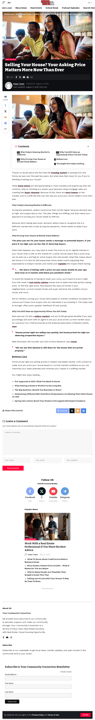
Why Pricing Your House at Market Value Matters (31, 160)
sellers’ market (42, 316)
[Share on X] (20, 77)
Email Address (11, 675)
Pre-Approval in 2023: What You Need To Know (37, 381)
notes (74, 341)
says (14, 326)
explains (62, 264)
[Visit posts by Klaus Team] (8, 85)
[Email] (24, 77)
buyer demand (32, 192)
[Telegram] (64, 495)
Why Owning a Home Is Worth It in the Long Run (38, 386)
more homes (72, 192)
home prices (24, 186)
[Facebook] (30, 495)
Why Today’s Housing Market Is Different (33, 153)
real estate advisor (39, 282)
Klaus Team (18, 84)
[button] (85, 715)
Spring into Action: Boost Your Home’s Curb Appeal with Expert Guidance (50, 401)
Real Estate (11, 59)
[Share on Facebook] (16, 77)
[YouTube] (7, 637)
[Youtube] (53, 495)
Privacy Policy (38, 715)
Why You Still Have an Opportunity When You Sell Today (71, 153)
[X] (41, 495)
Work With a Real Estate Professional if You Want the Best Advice (45, 547)
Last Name (9, 692)
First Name (9, 683)
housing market (59, 173)
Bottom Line (62, 159)
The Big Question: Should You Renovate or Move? (38, 390)
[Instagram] (11, 637)
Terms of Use (53, 715)
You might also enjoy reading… (71, 164)
